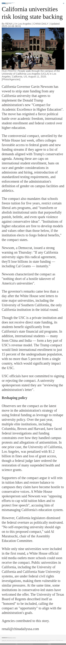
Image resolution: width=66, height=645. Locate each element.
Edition (13, 2)
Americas (6, 4)
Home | (3, 4)
